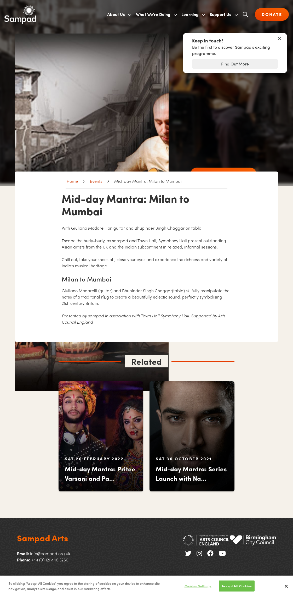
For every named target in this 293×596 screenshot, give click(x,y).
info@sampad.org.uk (50, 553)
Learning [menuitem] (190, 14)
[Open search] (245, 14)
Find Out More (235, 64)
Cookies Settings (198, 588)
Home (72, 181)
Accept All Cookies (237, 588)
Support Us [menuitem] (220, 14)
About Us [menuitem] (116, 14)
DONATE (272, 14)
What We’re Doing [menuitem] (153, 14)
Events (96, 181)
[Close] (286, 589)
